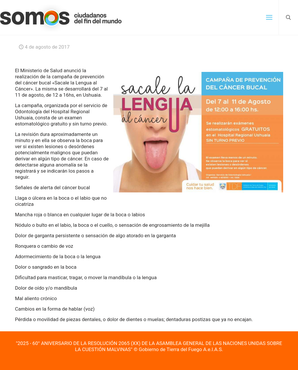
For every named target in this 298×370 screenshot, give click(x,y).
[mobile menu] (269, 17)
